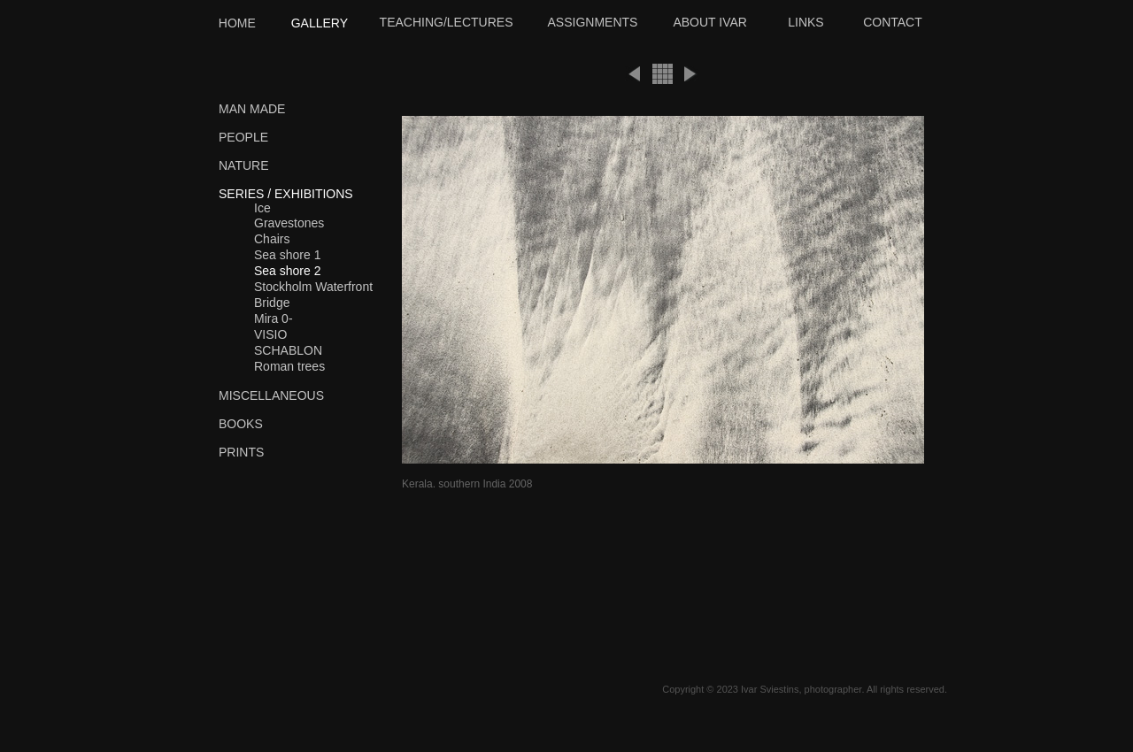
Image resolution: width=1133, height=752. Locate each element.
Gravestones (289, 223)
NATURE (244, 165)
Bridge (271, 302)
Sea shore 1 (287, 255)
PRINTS (241, 452)
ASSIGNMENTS (593, 22)
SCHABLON (288, 350)
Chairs (271, 239)
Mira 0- (273, 318)
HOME (237, 23)
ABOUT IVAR (710, 22)
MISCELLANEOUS (271, 395)
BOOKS (241, 424)
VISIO (270, 334)
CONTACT (892, 22)
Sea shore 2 (287, 271)
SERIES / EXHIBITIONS (286, 194)
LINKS (805, 22)
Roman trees (289, 366)
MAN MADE (252, 109)
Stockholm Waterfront (313, 287)
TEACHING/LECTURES (446, 22)
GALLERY (319, 23)
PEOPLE (243, 137)
